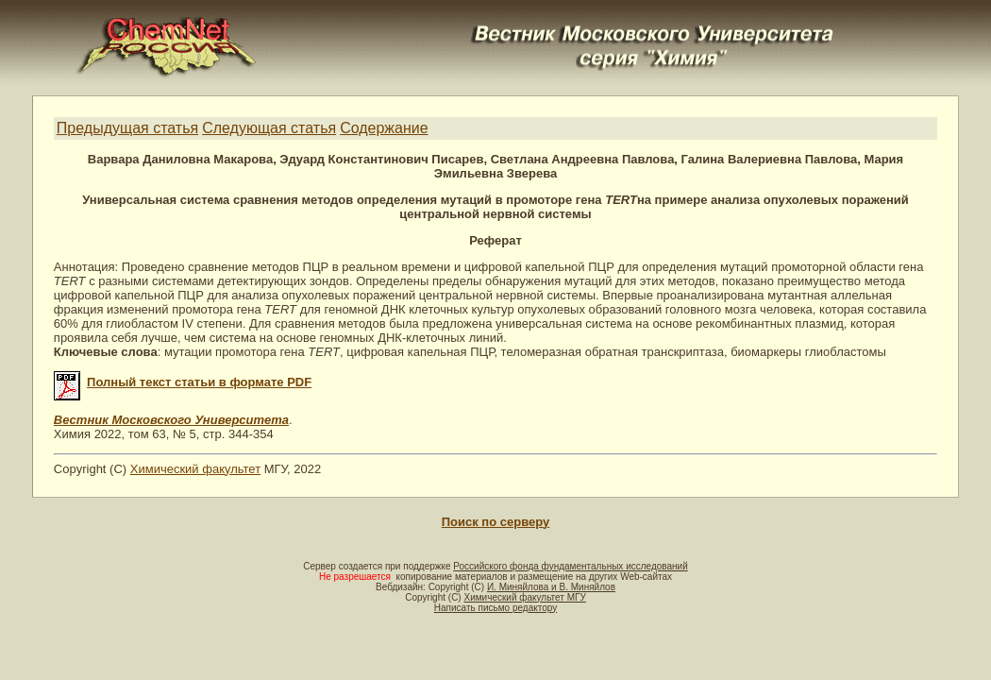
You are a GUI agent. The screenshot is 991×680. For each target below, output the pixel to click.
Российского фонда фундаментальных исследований (570, 566)
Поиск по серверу (495, 522)
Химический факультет (195, 469)
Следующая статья (269, 128)
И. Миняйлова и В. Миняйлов (551, 587)
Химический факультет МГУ (524, 597)
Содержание (384, 128)
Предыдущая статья (127, 128)
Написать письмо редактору (495, 608)
